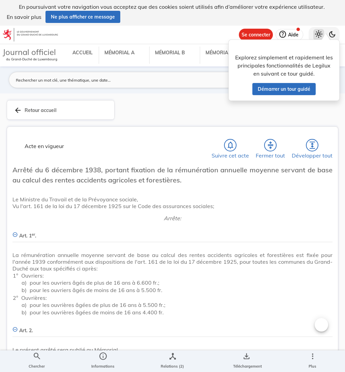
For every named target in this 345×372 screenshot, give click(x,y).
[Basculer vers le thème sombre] (332, 34)
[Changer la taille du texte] (321, 325)
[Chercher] (37, 361)
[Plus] (312, 361)
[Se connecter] (256, 35)
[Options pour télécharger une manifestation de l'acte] (246, 361)
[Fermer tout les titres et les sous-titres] (270, 145)
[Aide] (289, 34)
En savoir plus (24, 16)
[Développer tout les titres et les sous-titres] (312, 145)
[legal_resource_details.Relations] (172, 361)
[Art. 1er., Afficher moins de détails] (172, 232)
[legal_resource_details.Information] (103, 361)
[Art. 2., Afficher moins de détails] (172, 326)
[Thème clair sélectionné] (318, 34)
